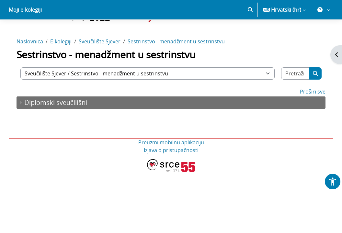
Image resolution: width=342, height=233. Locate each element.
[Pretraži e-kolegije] (289, 96)
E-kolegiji (67, 64)
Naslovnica (36, 64)
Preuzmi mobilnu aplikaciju (171, 165)
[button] (250, 32)
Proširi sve (306, 114)
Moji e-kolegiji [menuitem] (25, 32)
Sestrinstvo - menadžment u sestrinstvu (182, 64)
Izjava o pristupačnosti (171, 172)
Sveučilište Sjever (106, 64)
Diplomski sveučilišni (62, 125)
